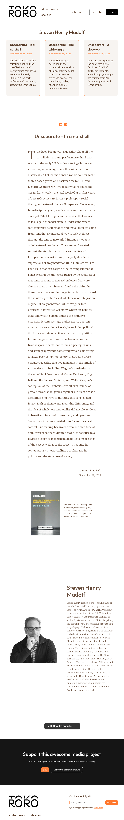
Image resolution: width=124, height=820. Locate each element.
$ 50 (45, 772)
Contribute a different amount (67, 772)
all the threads (49, 9)
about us (46, 14)
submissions (78, 12)
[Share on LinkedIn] (60, 124)
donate (112, 12)
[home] (22, 12)
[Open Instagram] (66, 125)
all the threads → (62, 729)
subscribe (96, 12)
